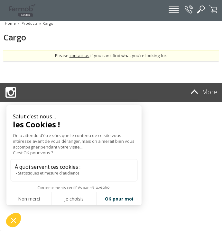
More (202, 92)
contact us (79, 55)
